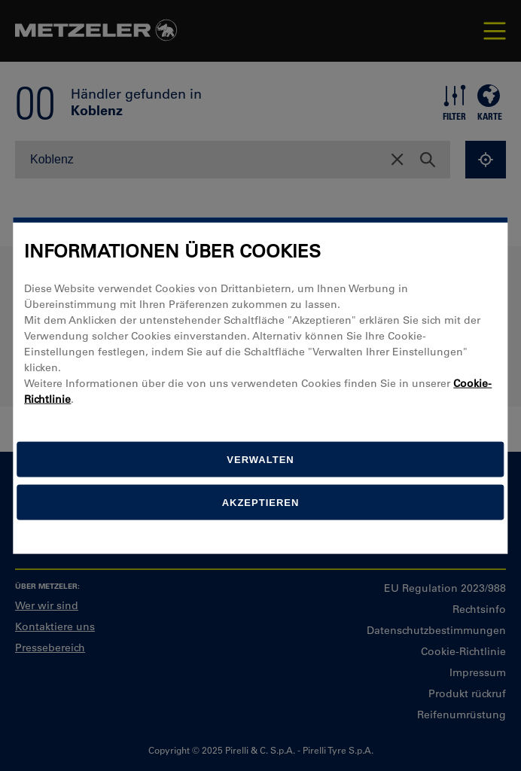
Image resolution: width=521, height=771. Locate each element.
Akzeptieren (261, 501)
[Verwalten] (260, 459)
